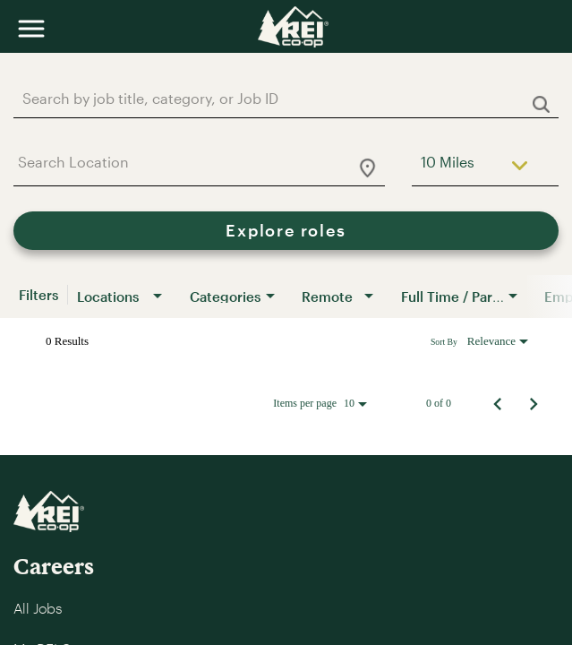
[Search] (286, 230)
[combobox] (277, 98)
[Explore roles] (286, 230)
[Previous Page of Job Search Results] (498, 403)
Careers (53, 566)
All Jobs (37, 607)
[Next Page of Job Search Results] (533, 403)
